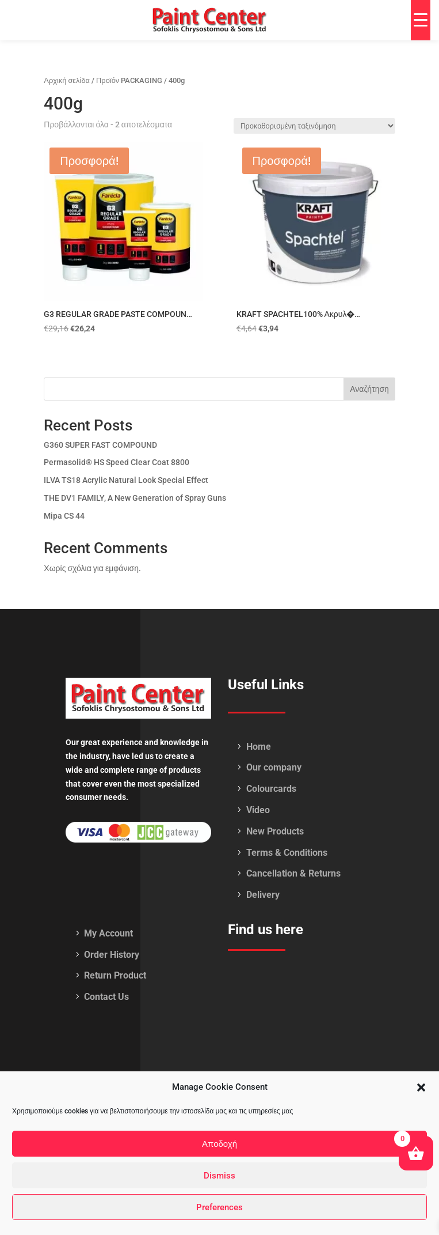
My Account (108, 933)
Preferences (219, 1207)
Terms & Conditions (286, 852)
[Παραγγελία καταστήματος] (314, 126)
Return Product (115, 975)
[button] (421, 1087)
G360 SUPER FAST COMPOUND (100, 445)
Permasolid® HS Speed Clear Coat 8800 (116, 462)
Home (258, 746)
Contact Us (106, 996)
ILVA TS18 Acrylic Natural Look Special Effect (126, 480)
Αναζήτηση (369, 389)
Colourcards (271, 788)
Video (258, 810)
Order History (111, 954)
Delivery (263, 894)
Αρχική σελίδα (67, 80)
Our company (273, 767)
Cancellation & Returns (293, 873)
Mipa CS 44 (64, 515)
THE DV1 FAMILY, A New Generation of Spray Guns (135, 498)
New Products (275, 831)
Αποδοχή (219, 1144)
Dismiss (219, 1175)
